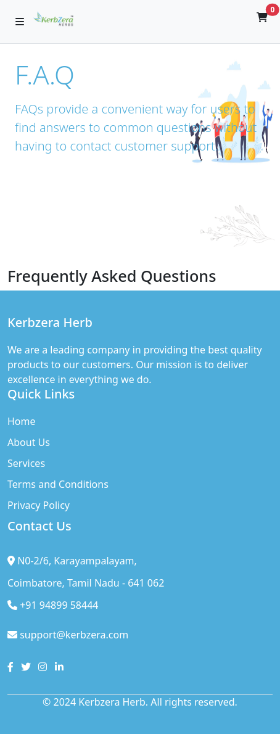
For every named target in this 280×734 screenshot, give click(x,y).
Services (26, 463)
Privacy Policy (38, 505)
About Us (28, 442)
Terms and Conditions (58, 484)
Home (21, 421)
